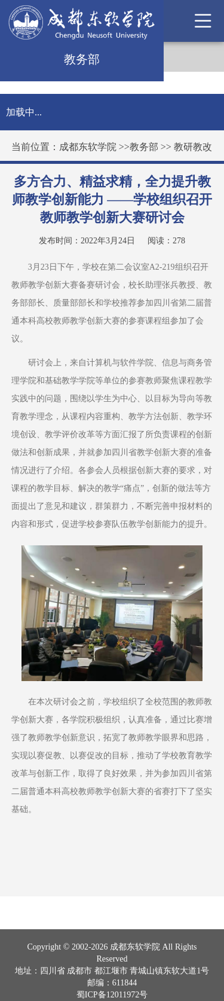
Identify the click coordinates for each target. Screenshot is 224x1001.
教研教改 (193, 147)
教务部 (144, 147)
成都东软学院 (87, 147)
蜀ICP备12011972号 (112, 994)
